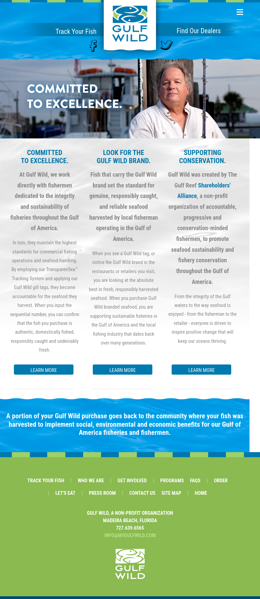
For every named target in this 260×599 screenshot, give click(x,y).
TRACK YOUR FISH (45, 483)
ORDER (221, 483)
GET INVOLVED (132, 483)
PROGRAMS (172, 483)
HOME (201, 496)
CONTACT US (142, 496)
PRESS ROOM (102, 496)
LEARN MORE (43, 370)
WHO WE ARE (91, 483)
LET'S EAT (65, 496)
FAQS (195, 483)
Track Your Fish (76, 31)
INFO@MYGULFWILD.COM (130, 538)
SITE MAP (171, 496)
